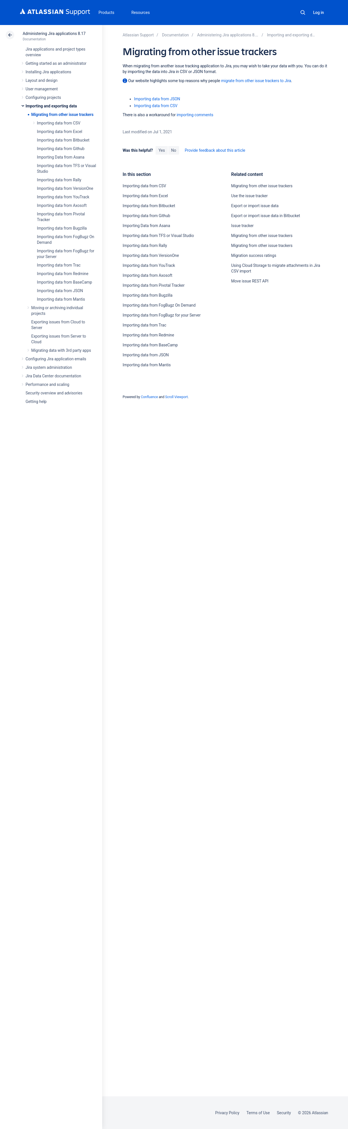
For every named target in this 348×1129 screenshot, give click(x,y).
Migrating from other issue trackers (62, 114)
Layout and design (41, 80)
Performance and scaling (47, 384)
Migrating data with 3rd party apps (61, 350)
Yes (161, 150)
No (173, 150)
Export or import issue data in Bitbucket (265, 215)
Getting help (36, 401)
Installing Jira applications (48, 72)
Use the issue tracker (249, 196)
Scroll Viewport (176, 397)
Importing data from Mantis (61, 299)
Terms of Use (258, 1113)
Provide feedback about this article (215, 150)
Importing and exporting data (51, 106)
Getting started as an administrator (56, 63)
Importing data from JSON (60, 290)
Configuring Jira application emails (56, 359)
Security (284, 1113)
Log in (318, 12)
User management (42, 89)
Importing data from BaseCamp (64, 282)
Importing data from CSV (58, 123)
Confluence (149, 397)
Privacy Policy (227, 1113)
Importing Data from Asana (60, 157)
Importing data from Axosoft (62, 205)
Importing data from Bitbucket (63, 140)
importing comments (195, 115)
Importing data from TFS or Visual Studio (158, 235)
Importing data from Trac (59, 265)
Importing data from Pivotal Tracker (154, 285)
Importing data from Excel (59, 131)
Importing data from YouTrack (63, 197)
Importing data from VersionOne (65, 188)
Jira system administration (49, 367)
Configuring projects (43, 97)
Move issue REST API (249, 281)
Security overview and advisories (54, 393)
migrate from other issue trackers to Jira (256, 80)
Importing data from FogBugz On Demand (159, 305)
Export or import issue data (254, 205)
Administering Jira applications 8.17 (54, 33)
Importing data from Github (60, 148)
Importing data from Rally (59, 180)
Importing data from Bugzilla (62, 228)
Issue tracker (242, 225)
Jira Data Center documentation (53, 376)
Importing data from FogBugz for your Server (162, 315)
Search (302, 12)
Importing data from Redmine (62, 273)
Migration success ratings (253, 255)
